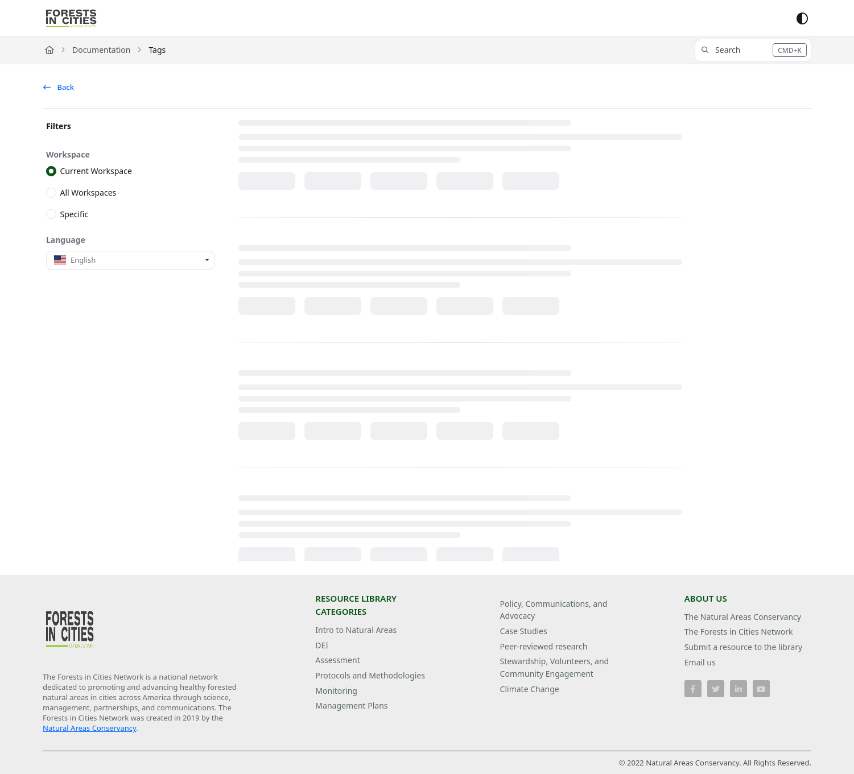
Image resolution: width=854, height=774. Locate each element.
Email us (700, 662)
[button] (753, 50)
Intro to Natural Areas (356, 629)
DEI (321, 645)
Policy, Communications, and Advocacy (554, 610)
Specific (74, 213)
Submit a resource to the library (743, 646)
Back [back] (58, 87)
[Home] (49, 50)
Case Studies (523, 631)
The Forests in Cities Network (738, 631)
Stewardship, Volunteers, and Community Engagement (554, 667)
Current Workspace (96, 170)
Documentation (101, 49)
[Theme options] (802, 18)
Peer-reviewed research (544, 646)
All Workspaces (88, 192)
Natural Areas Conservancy (89, 728)
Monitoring (336, 690)
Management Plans (351, 705)
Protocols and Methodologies (370, 675)
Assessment (337, 660)
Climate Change (529, 689)
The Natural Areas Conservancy (742, 616)
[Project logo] (71, 18)
